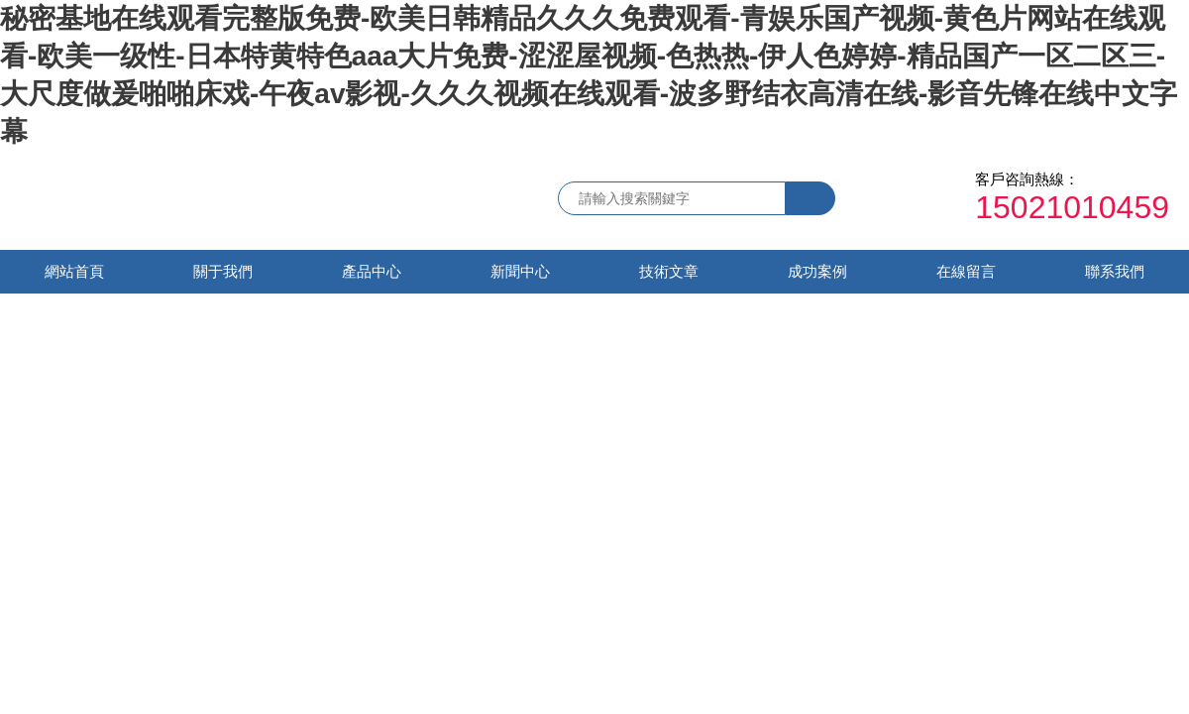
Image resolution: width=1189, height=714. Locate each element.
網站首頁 (74, 271)
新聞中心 (520, 271)
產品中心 (371, 271)
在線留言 (966, 271)
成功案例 (817, 271)
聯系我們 (1114, 271)
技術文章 (669, 271)
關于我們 (223, 271)
